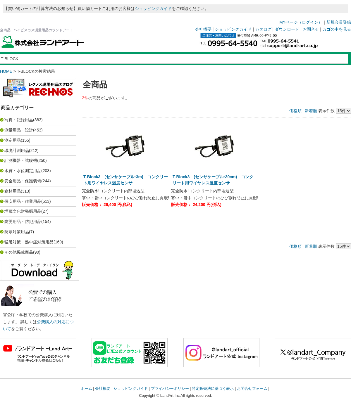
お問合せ (311, 29)
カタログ (263, 29)
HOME (6, 71)
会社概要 (203, 29)
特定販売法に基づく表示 (213, 388)
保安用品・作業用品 (22, 201)
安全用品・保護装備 (22, 181)
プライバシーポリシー (170, 388)
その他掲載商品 (18, 252)
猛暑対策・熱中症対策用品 (29, 242)
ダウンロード (287, 29)
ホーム (86, 388)
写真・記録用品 (18, 119)
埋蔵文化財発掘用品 (22, 211)
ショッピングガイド (153, 8)
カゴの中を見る (336, 29)
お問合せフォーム (252, 388)
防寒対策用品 (16, 231)
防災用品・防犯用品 (22, 221)
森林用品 (12, 191)
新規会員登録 (338, 22)
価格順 (295, 110)
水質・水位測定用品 (22, 170)
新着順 (311, 110)
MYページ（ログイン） (300, 22)
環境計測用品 (16, 150)
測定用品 (12, 140)
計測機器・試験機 (20, 160)
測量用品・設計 (18, 130)
